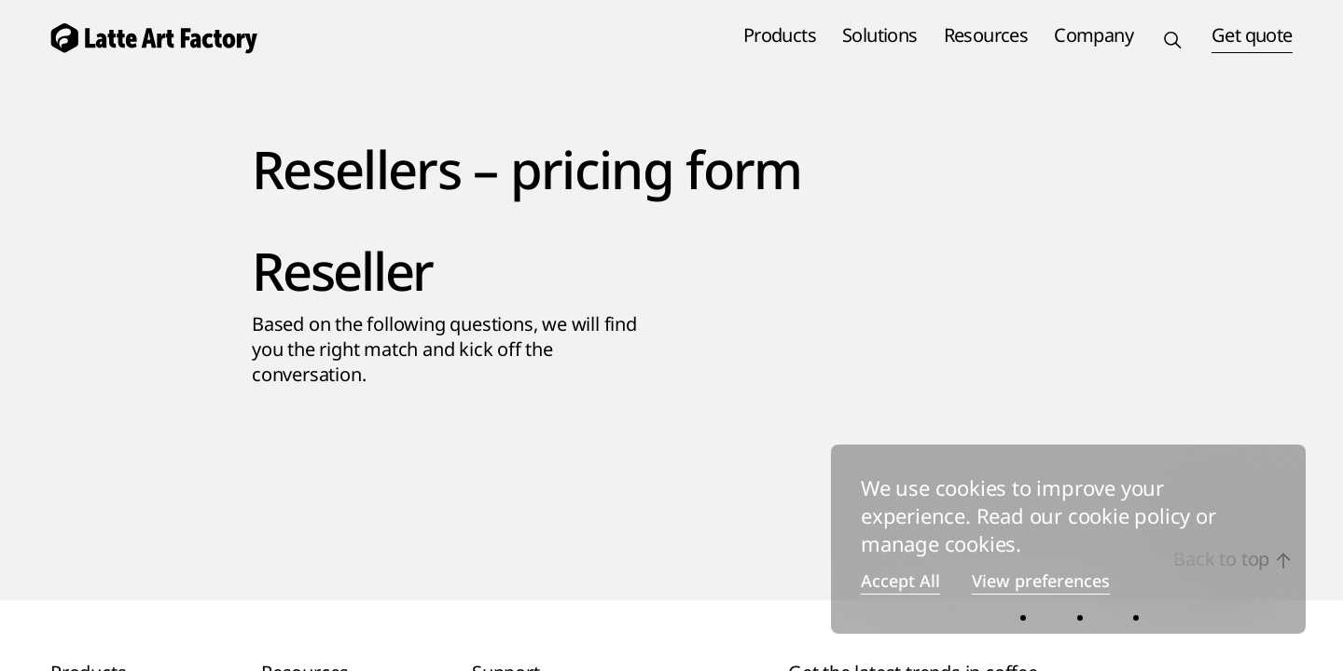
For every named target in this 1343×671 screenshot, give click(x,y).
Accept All (900, 581)
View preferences (1041, 581)
